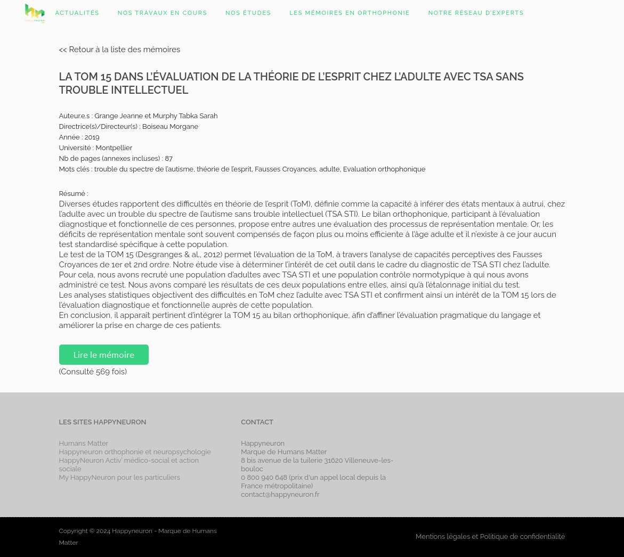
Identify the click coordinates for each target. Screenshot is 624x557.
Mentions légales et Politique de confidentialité (490, 536)
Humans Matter (84, 443)
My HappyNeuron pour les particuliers (120, 477)
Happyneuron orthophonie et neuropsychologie (135, 452)
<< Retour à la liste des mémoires (120, 49)
